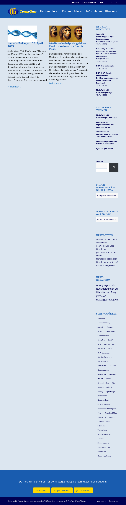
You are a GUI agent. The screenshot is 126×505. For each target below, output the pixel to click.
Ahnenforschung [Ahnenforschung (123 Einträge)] (104, 323)
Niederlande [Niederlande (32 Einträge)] (102, 396)
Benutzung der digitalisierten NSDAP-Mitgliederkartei (105, 124)
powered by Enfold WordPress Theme (71, 501)
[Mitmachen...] (41, 490)
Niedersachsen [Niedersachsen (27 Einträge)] (103, 400)
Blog (101, 2)
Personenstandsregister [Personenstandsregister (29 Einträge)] (107, 408)
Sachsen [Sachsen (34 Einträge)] (112, 417)
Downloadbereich (89, 2)
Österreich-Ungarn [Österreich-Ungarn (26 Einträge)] (105, 456)
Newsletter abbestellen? (107, 262)
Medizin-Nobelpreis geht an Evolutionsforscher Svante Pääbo (67, 46)
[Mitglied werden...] (62, 490)
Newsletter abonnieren (106, 258)
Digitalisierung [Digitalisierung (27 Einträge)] (109, 344)
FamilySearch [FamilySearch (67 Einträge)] (103, 361)
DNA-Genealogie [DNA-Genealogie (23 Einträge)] (104, 353)
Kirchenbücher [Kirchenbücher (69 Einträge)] (103, 383)
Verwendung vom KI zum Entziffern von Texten (106, 142)
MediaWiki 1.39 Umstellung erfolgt (104, 91)
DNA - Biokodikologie (105, 66)
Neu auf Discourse (103, 28)
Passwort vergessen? (105, 265)
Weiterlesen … (14, 86)
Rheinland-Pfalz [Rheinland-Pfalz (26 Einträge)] (111, 413)
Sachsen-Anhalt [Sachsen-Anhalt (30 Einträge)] (104, 421)
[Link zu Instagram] (111, 2)
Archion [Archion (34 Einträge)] (110, 327)
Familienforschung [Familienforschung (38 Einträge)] (105, 357)
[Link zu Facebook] (107, 2)
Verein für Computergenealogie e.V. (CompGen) (36, 501)
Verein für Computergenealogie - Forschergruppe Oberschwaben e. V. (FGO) (107, 38)
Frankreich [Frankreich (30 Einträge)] (102, 366)
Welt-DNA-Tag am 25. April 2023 (25, 45)
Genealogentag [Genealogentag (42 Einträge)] (103, 370)
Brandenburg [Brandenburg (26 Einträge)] (110, 331)
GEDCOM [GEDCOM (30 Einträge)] (112, 366)
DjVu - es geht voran (104, 148)
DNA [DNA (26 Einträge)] (110, 348)
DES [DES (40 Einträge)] (99, 344)
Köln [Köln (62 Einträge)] (113, 383)
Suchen (99, 161)
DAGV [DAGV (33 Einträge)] (110, 340)
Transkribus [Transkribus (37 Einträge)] (102, 430)
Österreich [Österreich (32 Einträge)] (102, 451)
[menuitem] (75, 2)
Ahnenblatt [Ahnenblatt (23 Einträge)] (102, 318)
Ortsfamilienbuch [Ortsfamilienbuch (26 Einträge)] (104, 404)
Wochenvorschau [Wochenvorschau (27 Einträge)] (104, 434)
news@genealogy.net (108, 299)
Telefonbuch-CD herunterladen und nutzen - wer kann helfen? (107, 134)
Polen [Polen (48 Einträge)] (100, 413)
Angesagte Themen (103, 108)
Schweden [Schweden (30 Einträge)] (101, 426)
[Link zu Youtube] (116, 2)
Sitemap (75, 2)
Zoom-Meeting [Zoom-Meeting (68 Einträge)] (103, 443)
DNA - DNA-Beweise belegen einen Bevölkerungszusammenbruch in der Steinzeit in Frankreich (107, 78)
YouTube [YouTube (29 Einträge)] (101, 438)
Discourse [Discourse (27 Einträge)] (101, 348)
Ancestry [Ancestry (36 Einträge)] (101, 327)
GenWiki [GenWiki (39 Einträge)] (112, 374)
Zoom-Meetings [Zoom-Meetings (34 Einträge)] (104, 447)
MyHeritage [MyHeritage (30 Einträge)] (110, 391)
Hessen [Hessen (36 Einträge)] (100, 378)
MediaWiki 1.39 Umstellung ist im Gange (106, 116)
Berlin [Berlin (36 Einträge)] (100, 331)
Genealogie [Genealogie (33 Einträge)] (102, 374)
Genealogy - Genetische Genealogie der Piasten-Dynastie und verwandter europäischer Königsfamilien (106, 54)
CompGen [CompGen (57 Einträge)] (101, 340)
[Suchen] (113, 167)
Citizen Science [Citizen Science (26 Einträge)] (103, 335)
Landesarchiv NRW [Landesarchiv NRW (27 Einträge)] (105, 387)
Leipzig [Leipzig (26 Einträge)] (100, 391)
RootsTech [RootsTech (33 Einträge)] (102, 417)
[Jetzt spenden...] (83, 490)
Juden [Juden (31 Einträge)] (108, 378)
